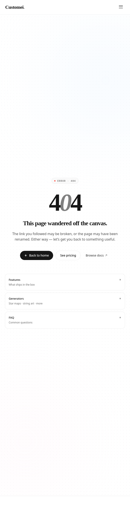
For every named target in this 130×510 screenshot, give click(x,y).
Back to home (36, 255)
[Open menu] (121, 7)
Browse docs (96, 255)
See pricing (68, 255)
